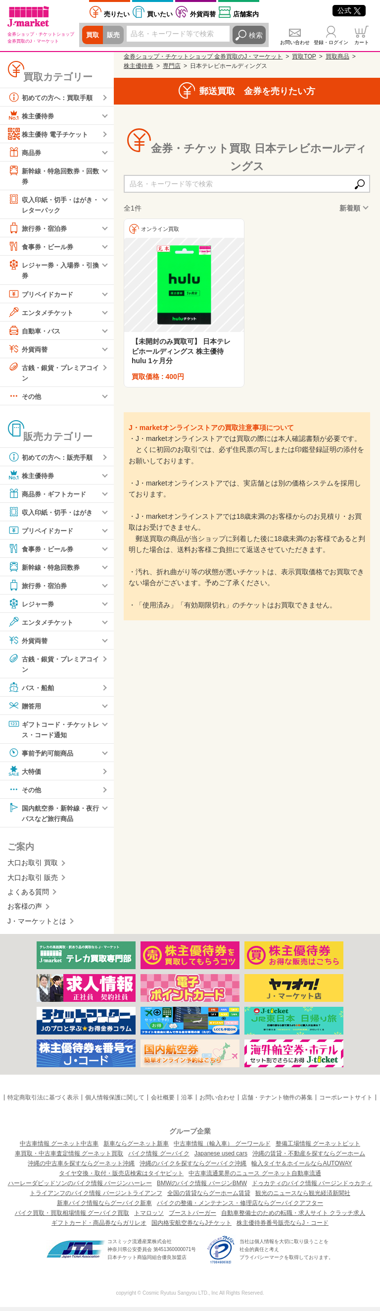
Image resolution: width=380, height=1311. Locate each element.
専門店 (172, 65)
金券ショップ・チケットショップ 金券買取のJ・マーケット (203, 56)
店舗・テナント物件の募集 (277, 1101)
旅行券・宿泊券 (39, 229)
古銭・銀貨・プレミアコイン (53, 373)
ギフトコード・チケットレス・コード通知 (53, 731)
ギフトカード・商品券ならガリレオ (98, 1226)
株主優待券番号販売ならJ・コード (283, 1226)
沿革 (187, 1101)
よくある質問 (28, 896)
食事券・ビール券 (42, 248)
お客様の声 (24, 911)
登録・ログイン (331, 42)
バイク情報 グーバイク (158, 1157)
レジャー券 (32, 606)
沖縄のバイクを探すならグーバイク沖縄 (193, 1167)
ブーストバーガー (192, 1216)
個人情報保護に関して (114, 1101)
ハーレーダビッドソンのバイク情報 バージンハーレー (80, 1187)
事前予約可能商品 (42, 756)
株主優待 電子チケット (50, 134)
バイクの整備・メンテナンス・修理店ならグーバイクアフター (240, 1206)
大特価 (25, 774)
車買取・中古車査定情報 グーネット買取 (69, 1157)
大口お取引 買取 (32, 867)
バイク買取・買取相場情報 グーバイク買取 (72, 1216)
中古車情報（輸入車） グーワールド (222, 1147)
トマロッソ (149, 1216)
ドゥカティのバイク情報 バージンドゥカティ (312, 1187)
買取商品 (337, 56)
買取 (93, 35)
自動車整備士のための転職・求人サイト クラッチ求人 (293, 1216)
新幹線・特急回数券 (46, 569)
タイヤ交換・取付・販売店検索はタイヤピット (121, 1177)
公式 (349, 10)
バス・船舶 (32, 690)
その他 (25, 398)
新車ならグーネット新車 (136, 1147)
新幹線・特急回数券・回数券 (53, 175)
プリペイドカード (42, 295)
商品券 (25, 152)
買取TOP (304, 56)
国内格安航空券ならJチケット (191, 1226)
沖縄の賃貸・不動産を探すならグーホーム (308, 1157)
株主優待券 (32, 115)
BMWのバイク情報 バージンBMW (202, 1187)
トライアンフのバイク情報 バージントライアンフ (96, 1197)
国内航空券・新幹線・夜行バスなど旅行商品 (53, 815)
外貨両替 (203, 14)
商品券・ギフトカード (49, 496)
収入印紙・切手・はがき (53, 514)
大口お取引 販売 (32, 881)
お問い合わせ (295, 42)
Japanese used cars (220, 1157)
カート (361, 42)
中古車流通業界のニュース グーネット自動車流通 (255, 1177)
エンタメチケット (42, 314)
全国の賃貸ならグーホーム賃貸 (208, 1197)
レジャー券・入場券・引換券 (53, 270)
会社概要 (163, 1101)
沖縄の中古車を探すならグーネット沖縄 (81, 1167)
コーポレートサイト (346, 1101)
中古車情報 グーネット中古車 (59, 1147)
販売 (115, 35)
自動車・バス (35, 332)
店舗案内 (246, 14)
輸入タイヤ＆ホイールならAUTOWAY (301, 1167)
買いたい (160, 14)
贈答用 (25, 708)
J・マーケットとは (36, 925)
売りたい (117, 14)
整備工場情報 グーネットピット (318, 1147)
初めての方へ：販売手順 (53, 459)
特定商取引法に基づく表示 (43, 1101)
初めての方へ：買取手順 (53, 97)
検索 (256, 35)
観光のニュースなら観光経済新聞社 (302, 1197)
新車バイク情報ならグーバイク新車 (104, 1206)
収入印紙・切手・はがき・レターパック (49, 204)
